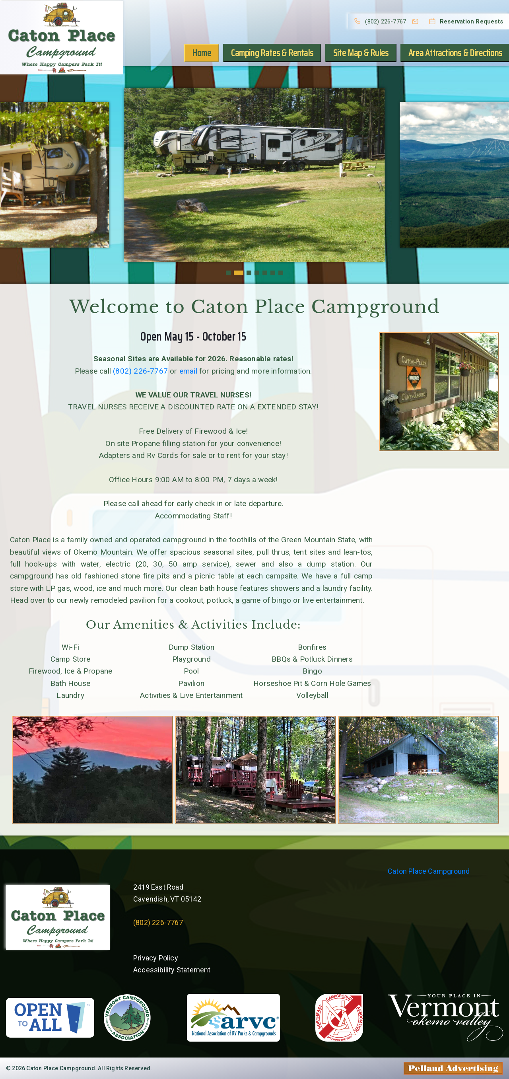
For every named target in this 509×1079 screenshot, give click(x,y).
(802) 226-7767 (140, 371)
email (188, 371)
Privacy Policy (155, 958)
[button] (228, 273)
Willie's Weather (318, 968)
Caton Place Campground (429, 871)
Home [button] (202, 53)
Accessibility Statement (172, 970)
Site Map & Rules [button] (361, 53)
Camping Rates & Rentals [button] (272, 53)
